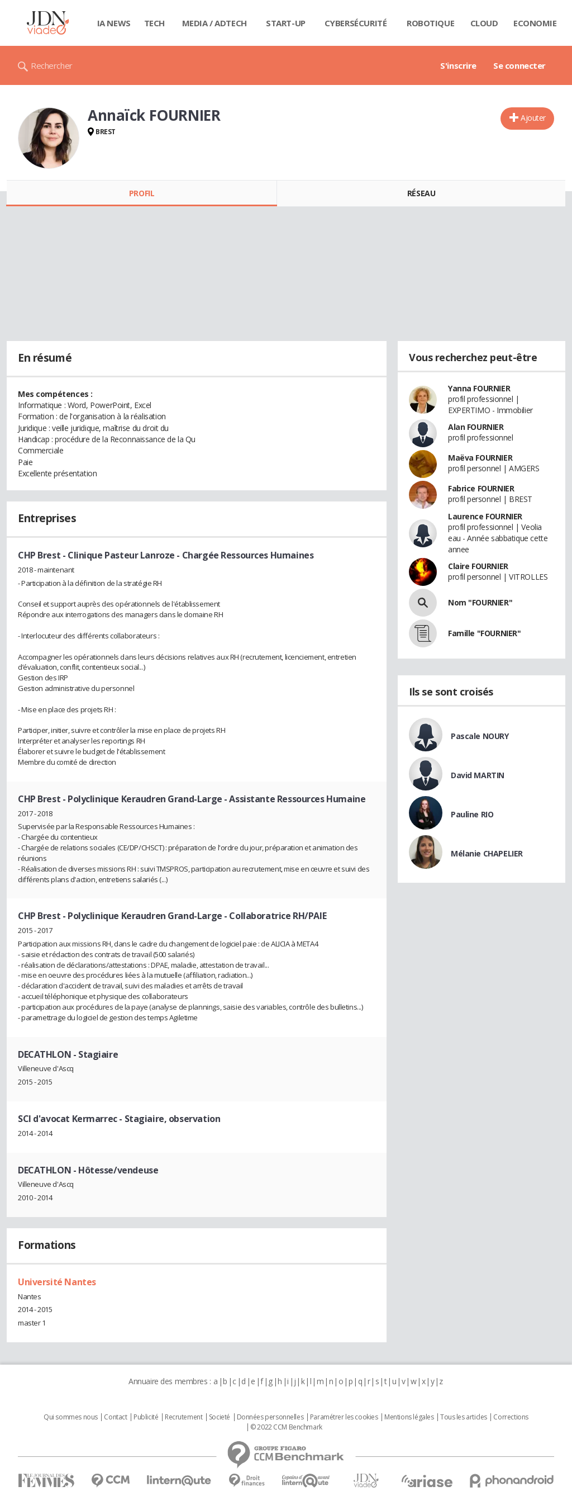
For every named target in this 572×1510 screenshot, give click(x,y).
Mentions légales (408, 1417)
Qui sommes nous (71, 1417)
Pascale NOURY (480, 736)
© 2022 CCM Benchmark (286, 1427)
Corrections (510, 1417)
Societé (219, 1417)
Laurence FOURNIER (485, 516)
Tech (154, 23)
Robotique (430, 23)
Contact (115, 1417)
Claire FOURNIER (478, 566)
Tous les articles (463, 1417)
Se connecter (519, 65)
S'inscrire (458, 65)
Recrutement (183, 1417)
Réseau (421, 193)
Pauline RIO (472, 814)
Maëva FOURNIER (480, 457)
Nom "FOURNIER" (480, 602)
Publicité (146, 1417)
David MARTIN (477, 775)
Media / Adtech (214, 23)
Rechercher (52, 65)
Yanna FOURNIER (479, 388)
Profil (141, 193)
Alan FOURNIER (476, 427)
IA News (114, 23)
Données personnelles (270, 1417)
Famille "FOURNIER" (484, 633)
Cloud (484, 23)
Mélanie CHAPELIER (487, 853)
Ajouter (533, 117)
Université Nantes (57, 1282)
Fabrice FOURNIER (481, 488)
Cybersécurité (356, 23)
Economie (535, 23)
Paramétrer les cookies (344, 1417)
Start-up (286, 23)
